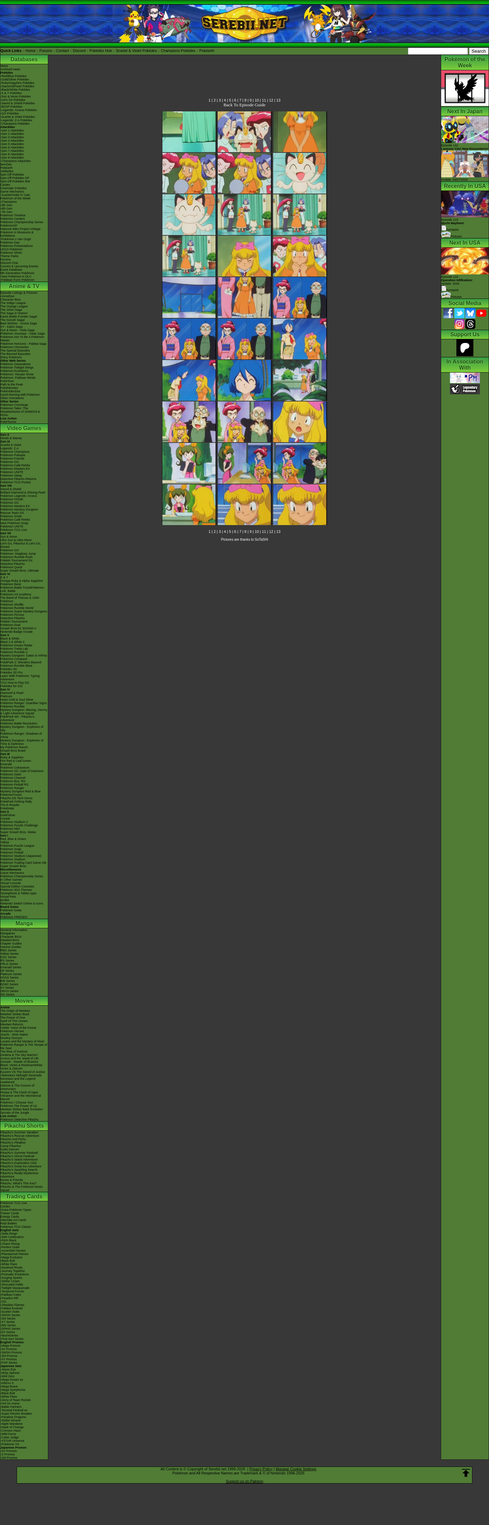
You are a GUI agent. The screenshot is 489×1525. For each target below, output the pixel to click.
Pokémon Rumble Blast (16, 665)
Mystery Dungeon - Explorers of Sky (21, 728)
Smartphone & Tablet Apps (18, 893)
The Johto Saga (11, 309)
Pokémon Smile (11, 516)
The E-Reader (10, 805)
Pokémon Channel (12, 777)
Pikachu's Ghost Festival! (17, 1156)
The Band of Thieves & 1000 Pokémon (19, 599)
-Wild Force (8, 1434)
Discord (79, 51)
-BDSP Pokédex (11, 106)
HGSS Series (9, 977)
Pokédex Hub (101, 51)
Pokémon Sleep (11, 475)
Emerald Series (10, 967)
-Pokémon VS (9, 1444)
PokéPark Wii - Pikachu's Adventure (17, 718)
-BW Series (8, 1325)
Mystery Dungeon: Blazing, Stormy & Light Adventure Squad (24, 711)
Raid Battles (8, 1223)
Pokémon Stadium (12, 859)
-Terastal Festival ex (14, 1410)
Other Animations (12, 398)
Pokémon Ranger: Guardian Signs (23, 703)
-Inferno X (7, 1383)
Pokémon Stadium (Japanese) (20, 856)
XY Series (7, 987)
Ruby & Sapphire (11, 757)
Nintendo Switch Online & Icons (21, 903)
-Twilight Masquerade (15, 1288)
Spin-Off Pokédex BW (15, 181)
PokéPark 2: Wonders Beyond (20, 662)
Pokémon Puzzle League (17, 845)
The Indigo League (13, 303)
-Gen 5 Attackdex (12, 144)
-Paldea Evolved (11, 1308)
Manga (24, 923)
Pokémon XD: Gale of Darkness (22, 771)
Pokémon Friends (12, 458)
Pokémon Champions (15, 451)
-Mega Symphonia (12, 1390)
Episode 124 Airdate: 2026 (456, 280)
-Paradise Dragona (13, 1417)
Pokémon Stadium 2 (14, 822)
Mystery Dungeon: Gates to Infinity (23, 655)
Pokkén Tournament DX (16, 560)
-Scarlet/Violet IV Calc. (15, 195)
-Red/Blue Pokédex (13, 76)
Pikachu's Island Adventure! (19, 1159)
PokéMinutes (9, 388)
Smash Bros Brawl (12, 750)
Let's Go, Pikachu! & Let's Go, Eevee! (20, 545)
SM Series (7, 994)
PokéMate (7, 808)
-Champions (8, 201)
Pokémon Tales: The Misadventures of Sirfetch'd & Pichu (20, 412)
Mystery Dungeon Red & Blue (20, 791)
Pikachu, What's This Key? (18, 1183)
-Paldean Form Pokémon (17, 280)
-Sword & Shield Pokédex (17, 103)
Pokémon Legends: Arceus (18, 496)
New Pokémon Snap (14, 523)
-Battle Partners (11, 1407)
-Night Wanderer (11, 1423)
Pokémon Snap (10, 849)
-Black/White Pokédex (15, 89)
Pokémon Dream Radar (16, 645)
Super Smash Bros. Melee (18, 832)
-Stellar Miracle (10, 1420)
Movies (24, 1001)
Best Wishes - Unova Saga (18, 323)
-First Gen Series (11, 1339)
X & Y (4, 577)
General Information (14, 930)
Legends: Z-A (9, 448)
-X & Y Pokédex (11, 93)
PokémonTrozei (11, 794)
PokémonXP (8, 225)
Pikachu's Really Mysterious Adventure (19, 1174)
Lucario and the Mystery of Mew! (22, 1041)
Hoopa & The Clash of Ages (19, 1092)
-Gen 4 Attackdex (12, 140)
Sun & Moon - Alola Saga (17, 330)
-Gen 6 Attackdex (12, 147)
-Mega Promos (10, 1345)
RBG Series (8, 950)
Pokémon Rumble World (16, 608)
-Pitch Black (8, 1240)
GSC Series (8, 957)
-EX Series (7, 1332)
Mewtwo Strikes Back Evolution (21, 1109)
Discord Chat (9, 263)
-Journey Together (12, 1271)
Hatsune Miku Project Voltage (20, 229)
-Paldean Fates (10, 1294)
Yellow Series (9, 953)
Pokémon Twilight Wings (17, 367)
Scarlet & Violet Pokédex (136, 51)
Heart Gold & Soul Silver (17, 699)
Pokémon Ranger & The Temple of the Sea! (23, 1046)
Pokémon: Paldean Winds (18, 377)
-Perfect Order (10, 1247)
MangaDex (7, 933)
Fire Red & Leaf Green (15, 760)
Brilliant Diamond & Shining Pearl (23, 492)
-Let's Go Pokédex (12, 100)
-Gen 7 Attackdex (12, 150)
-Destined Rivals (11, 1267)
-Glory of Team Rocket (15, 1400)
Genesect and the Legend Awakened (18, 1080)
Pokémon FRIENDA (14, 917)
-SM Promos (8, 1356)
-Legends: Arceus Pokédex (18, 110)
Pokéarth (206, 51)
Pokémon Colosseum (15, 767)
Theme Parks (9, 256)
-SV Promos (8, 1349)
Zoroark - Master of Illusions (19, 1061)
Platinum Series (11, 974)
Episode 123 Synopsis (452, 224)
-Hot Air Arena (9, 1403)
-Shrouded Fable (11, 1284)
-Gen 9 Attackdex (12, 157)
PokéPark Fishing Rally (16, 801)
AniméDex (7, 296)
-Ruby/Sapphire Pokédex (17, 83)
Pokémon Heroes (12, 1031)
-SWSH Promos (11, 1352)
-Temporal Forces (12, 1291)
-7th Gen (6, 212)
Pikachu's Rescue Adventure (19, 1135)
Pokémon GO (9, 462)
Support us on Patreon (244, 1481)
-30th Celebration (12, 1237)
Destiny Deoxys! (11, 1038)
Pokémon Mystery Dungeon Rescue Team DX (19, 511)
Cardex (5, 184)
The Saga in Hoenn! (14, 313)
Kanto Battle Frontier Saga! (18, 316)
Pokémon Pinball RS (14, 784)
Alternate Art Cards (13, 1220)
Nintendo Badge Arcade (16, 631)
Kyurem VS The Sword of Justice (22, 1072)
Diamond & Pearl (11, 693)
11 (264, 100)
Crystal (5, 818)
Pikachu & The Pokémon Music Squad (21, 1188)
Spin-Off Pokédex (12, 174)
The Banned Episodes (15, 354)
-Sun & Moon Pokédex (15, 96)
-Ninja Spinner (10, 1373)
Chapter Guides (11, 943)
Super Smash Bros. (13, 866)
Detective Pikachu (12, 564)
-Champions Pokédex (15, 123)
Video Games (24, 428)
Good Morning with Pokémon (20, 394)
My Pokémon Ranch (14, 747)
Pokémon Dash (10, 774)
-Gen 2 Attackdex (12, 134)
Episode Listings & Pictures (18, 292)
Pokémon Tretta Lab (14, 648)
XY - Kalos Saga (11, 326)
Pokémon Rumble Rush (16, 557)
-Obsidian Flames (12, 1305)
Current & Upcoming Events (19, 266)
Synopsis (450, 290)
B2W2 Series (9, 984)
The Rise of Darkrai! (14, 1051)
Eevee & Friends (11, 1180)
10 (257, 100)
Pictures (451, 236)
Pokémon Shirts (11, 252)
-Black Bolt (7, 1260)
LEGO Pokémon (11, 249)
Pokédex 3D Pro (11, 672)
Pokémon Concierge (14, 405)
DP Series (7, 970)
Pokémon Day (10, 242)
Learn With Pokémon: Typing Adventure (19, 677)
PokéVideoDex (10, 391)
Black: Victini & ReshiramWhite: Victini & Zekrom (21, 1066)
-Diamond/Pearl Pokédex (17, 86)
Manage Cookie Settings (296, 1469)
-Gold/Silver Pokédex (14, 79)
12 (271, 100)
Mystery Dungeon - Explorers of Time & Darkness (21, 742)
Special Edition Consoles (17, 886)
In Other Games (11, 879)
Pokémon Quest (11, 567)
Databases (24, 59)
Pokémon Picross (12, 614)
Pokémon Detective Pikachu (19, 1119)
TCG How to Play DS (14, 682)
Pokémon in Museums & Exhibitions (17, 234)
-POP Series (8, 1362)
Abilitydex (7, 171)
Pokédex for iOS (11, 686)
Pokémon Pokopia (12, 455)
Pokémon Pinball (11, 852)
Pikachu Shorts (24, 1126)
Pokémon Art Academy (15, 594)
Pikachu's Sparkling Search (18, 1169)
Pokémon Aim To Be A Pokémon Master (22, 338)
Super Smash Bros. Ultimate (19, 570)
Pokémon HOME (11, 499)
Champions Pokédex (178, 51)
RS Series (7, 960)
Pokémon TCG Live (13, 530)
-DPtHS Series (10, 1328)
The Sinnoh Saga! (12, 320)
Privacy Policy (260, 1469)
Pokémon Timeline (12, 215)
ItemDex (6, 164)
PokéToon (7, 381)
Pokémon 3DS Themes (16, 890)
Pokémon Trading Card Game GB (23, 862)
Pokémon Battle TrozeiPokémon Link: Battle (22, 589)
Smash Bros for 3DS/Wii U (18, 628)
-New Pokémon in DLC (16, 276)
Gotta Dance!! (9, 1149)
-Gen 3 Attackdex (12, 137)
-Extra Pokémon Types (15, 1210)
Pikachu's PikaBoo (12, 1142)
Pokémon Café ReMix (15, 465)
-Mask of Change (12, 1427)
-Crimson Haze (10, 1430)
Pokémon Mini (10, 828)
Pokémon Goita (10, 910)
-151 (3, 1301)
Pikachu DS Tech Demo (16, 798)
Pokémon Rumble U (14, 652)
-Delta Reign (8, 1233)
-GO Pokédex (9, 113)
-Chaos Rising (10, 1243)
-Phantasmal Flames (14, 1254)
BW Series (7, 981)
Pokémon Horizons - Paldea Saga (23, 343)
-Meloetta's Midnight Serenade (21, 1075)
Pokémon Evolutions (14, 371)
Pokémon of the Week (15, 198)
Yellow (4, 842)
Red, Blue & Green (13, 839)
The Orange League (14, 306)
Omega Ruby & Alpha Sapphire (21, 580)
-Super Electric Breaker (16, 1413)
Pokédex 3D (8, 669)
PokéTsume (8, 422)
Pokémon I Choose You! (16, 1102)
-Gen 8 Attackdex (12, 154)
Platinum (6, 696)
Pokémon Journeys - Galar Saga (22, 333)
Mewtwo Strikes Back (15, 1014)
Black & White (9, 638)
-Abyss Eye (8, 1369)
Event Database (11, 269)
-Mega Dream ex (11, 1379)
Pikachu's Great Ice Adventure (20, 1166)
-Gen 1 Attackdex (12, 130)
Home (30, 51)
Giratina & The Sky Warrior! (19, 1055)
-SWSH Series (10, 1315)
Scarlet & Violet (10, 445)
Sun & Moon (8, 536)
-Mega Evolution (11, 1257)
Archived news (10, 69)
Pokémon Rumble (12, 706)
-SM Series (8, 1318)
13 (278, 100)
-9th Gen (6, 205)
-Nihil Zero (7, 1376)
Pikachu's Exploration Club (18, 1163)
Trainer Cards (9, 1213)
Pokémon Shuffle (11, 604)
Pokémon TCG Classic (15, 1226)
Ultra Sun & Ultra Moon (16, 540)
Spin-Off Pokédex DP (14, 178)
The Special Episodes (15, 350)
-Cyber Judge (9, 1437)
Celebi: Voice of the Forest (18, 1027)
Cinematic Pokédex (13, 188)
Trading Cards (24, 1196)
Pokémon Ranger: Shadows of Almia (21, 735)
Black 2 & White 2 (12, 642)
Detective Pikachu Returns (18, 479)
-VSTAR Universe (12, 1440)
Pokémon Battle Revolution (18, 723)
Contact (62, 51)
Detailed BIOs (9, 940)
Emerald (6, 764)
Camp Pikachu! (10, 1146)
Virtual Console (10, 883)
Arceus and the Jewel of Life (19, 1058)
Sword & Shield (10, 489)
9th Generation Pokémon (17, 273)
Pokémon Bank (10, 584)
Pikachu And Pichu (13, 1139)
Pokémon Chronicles (14, 347)
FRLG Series (9, 964)
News (4, 66)
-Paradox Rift (9, 1298)
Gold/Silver (7, 815)
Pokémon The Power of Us (18, 1106)
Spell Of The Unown (14, 1021)
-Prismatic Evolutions (14, 1274)
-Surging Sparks (11, 1277)
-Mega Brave (9, 1386)
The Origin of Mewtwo (15, 1010)
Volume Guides (10, 947)
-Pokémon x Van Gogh (15, 239)
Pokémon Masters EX (15, 468)
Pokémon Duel (10, 625)
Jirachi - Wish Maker (14, 1034)
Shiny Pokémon (11, 357)
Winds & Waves (11, 438)
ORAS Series (9, 991)
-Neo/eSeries (9, 1335)
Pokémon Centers (12, 218)
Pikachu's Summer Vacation (19, 1132)
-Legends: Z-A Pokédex (16, 120)
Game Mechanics (12, 191)
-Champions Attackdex (15, 161)
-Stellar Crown (10, 1281)
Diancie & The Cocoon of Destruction (17, 1087)
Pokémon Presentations (16, 246)
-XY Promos (8, 1359)
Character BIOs (10, 936)
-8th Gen (6, 208)
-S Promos (7, 1454)
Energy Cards (9, 1216)
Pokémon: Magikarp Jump (18, 553)
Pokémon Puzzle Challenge (19, 825)
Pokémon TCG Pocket (15, 482)
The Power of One (12, 1017)
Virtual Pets (8, 896)
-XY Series (7, 1322)
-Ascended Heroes (13, 1250)
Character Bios (10, 299)
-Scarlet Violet (9, 1311)
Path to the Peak (11, 384)
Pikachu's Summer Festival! (19, 1152)
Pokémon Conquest (13, 659)
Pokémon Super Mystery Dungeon (23, 611)
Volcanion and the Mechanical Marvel (20, 1097)
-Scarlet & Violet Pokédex (17, 117)
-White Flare (8, 1264)
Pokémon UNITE (11, 472)
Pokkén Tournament (14, 621)
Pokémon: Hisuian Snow (17, 374)
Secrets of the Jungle (14, 1112)
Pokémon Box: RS (12, 781)
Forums (45, 51)
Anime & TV (24, 286)
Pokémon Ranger (12, 788)
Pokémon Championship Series (21, 222)
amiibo (5, 900)
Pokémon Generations (15, 364)
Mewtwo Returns (11, 1024)
